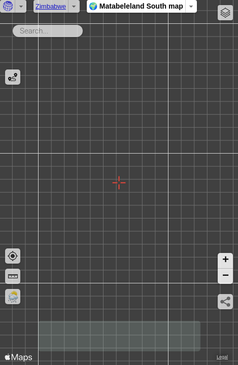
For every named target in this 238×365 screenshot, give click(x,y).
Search (84, 28)
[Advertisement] (119, 336)
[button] (225, 261)
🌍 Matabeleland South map (136, 6)
